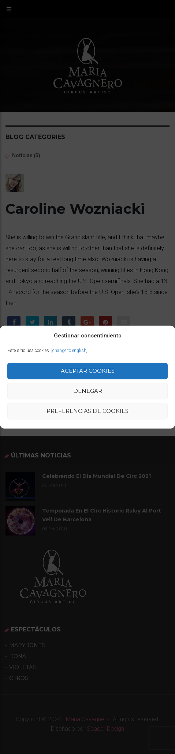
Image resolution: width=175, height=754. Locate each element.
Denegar (87, 390)
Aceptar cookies (88, 370)
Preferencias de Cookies (87, 410)
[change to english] (69, 350)
